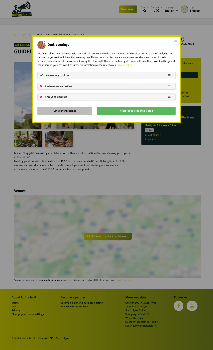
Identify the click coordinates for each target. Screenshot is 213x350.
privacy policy (124, 65)
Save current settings (65, 111)
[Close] (175, 41)
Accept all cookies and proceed (136, 111)
